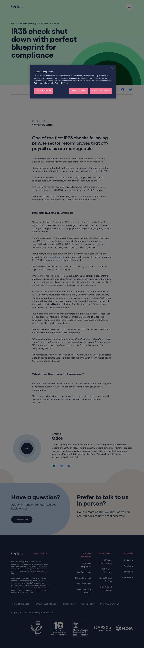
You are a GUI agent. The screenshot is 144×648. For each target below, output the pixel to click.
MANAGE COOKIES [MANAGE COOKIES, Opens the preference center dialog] (43, 90)
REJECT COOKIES (79, 90)
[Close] (112, 68)
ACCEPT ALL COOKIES (101, 90)
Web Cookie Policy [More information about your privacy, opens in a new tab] (61, 83)
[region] (73, 81)
